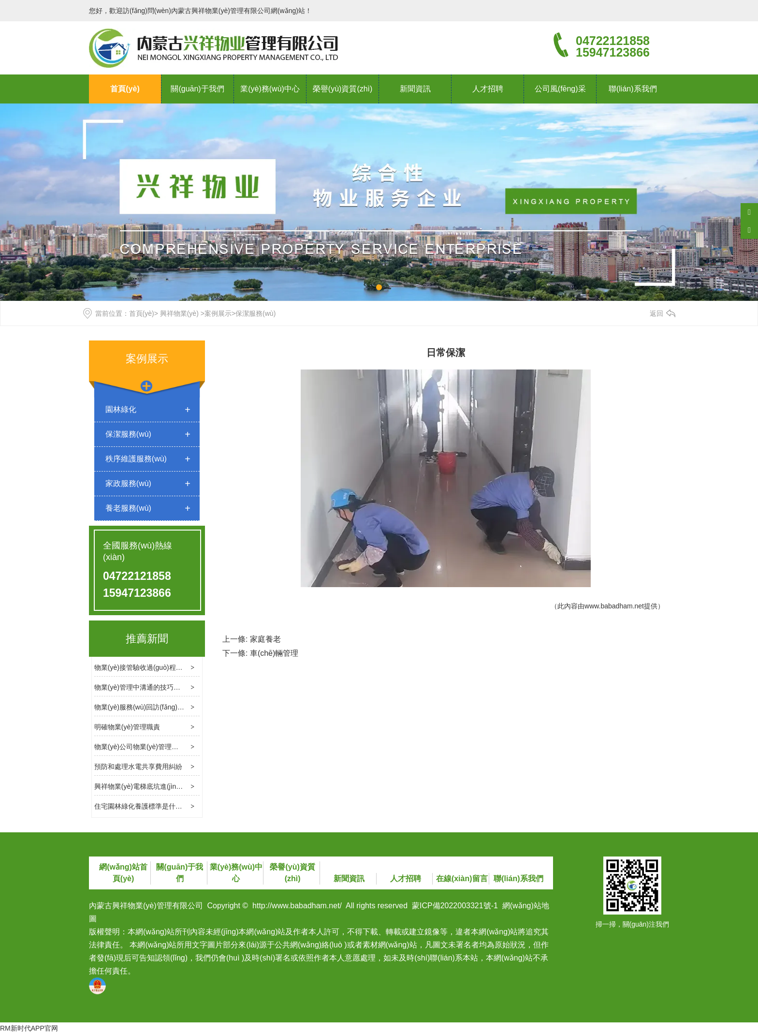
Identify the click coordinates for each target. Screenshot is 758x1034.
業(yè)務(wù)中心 (270, 89)
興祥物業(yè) (179, 313)
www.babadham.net (614, 606)
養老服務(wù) (128, 508)
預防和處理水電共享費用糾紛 (138, 766)
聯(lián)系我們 (633, 89)
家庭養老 (265, 639)
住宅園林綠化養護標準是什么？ (141, 806)
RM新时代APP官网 (29, 1028)
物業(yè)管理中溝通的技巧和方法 (144, 687)
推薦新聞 (147, 639)
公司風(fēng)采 (560, 89)
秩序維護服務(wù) (136, 459)
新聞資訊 (415, 89)
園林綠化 (120, 409)
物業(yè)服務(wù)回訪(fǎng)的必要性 (149, 707)
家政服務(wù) (128, 483)
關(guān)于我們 (197, 89)
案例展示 (218, 313)
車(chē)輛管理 (274, 653)
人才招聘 (487, 89)
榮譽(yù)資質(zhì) (343, 89)
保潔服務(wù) (128, 434)
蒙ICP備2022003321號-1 (455, 905)
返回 (656, 313)
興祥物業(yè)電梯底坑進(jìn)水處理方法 (153, 786)
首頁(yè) (124, 89)
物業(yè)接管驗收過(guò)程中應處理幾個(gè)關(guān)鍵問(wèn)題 (193, 667)
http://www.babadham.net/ (297, 905)
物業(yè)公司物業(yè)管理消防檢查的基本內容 (163, 747)
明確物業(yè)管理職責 (127, 727)
